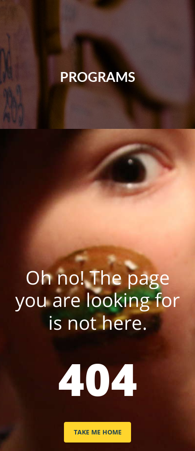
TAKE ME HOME (98, 432)
